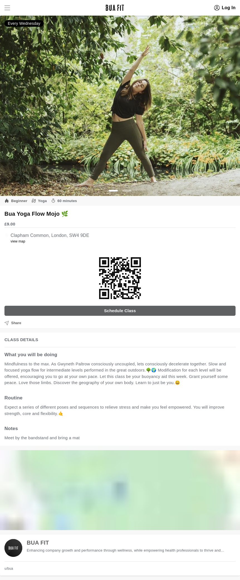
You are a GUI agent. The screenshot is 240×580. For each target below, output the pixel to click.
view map (18, 241)
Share (12, 323)
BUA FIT (38, 543)
